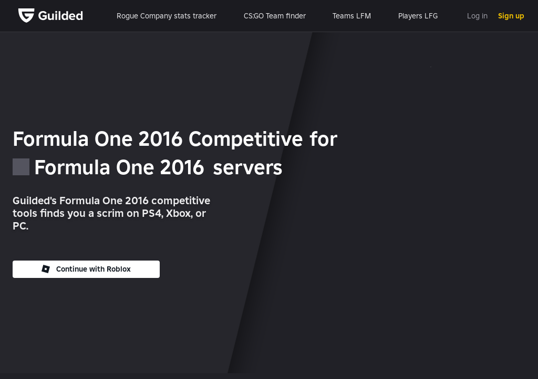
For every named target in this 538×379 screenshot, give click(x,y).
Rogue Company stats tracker (166, 16)
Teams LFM (352, 16)
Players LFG (418, 16)
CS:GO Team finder (275, 16)
